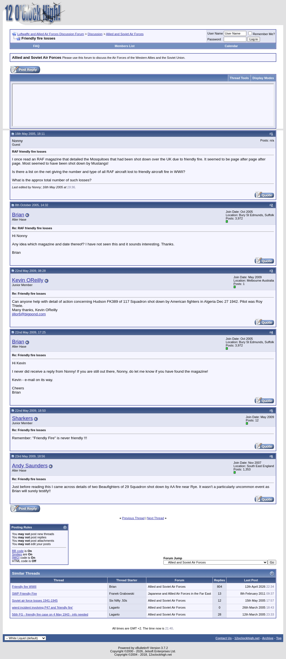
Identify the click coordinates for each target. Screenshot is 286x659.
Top (279, 638)
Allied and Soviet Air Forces (125, 34)
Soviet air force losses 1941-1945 (35, 600)
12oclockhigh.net (246, 638)
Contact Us (223, 638)
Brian (18, 215)
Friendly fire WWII (24, 586)
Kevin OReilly (27, 280)
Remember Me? (261, 34)
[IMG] (16, 557)
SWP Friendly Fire (24, 593)
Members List (125, 46)
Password (214, 39)
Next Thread (155, 518)
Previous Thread (133, 518)
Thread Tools (239, 78)
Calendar (231, 46)
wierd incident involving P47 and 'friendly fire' (42, 607)
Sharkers (22, 418)
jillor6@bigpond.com (29, 314)
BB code (18, 551)
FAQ (36, 46)
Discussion (95, 34)
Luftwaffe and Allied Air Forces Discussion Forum (50, 34)
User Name (215, 33)
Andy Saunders (30, 465)
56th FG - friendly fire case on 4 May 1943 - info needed (50, 614)
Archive (267, 638)
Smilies (17, 554)
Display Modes (263, 78)
